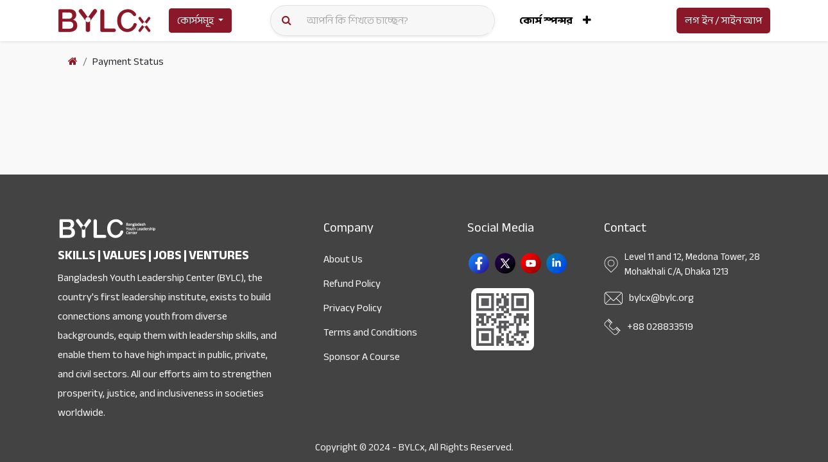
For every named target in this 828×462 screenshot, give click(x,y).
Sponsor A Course (361, 356)
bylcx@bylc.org (661, 297)
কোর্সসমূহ (195, 20)
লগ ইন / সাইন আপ (723, 20)
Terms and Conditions (370, 332)
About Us (343, 259)
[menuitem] (546, 20)
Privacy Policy (352, 308)
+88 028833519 (660, 326)
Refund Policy (352, 283)
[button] (587, 20)
